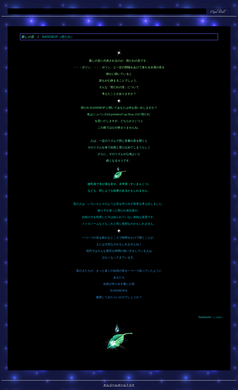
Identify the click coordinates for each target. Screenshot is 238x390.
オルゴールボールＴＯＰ (119, 385)
